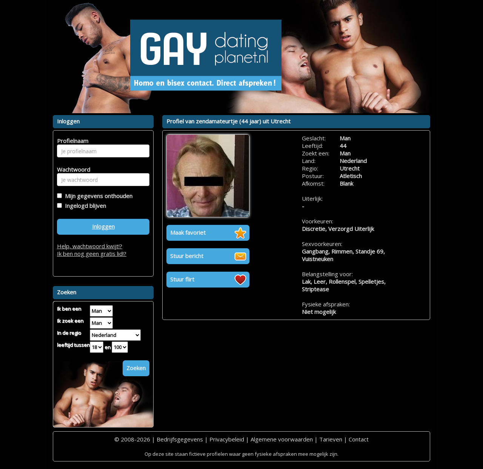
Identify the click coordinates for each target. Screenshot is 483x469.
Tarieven (330, 439)
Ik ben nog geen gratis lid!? (91, 253)
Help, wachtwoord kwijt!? (89, 246)
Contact (359, 439)
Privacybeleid (226, 439)
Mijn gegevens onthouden (97, 196)
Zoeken (136, 368)
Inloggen (103, 226)
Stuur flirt (182, 279)
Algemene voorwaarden (282, 439)
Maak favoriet (188, 232)
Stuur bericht (186, 256)
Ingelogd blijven (84, 205)
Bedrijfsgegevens (180, 439)
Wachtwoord (71, 169)
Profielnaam (71, 141)
